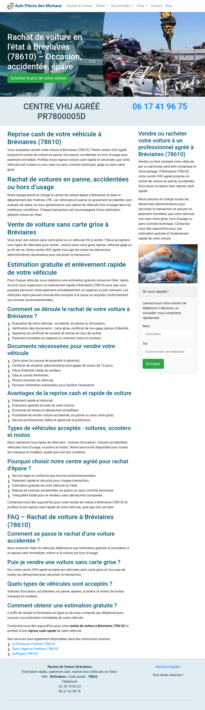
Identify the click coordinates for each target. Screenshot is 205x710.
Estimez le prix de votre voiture (38, 78)
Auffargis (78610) (25, 654)
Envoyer (153, 363)
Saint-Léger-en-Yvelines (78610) (35, 649)
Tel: (145, 344)
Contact (156, 6)
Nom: (146, 326)
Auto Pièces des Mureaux (38, 5)
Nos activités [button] (121, 6)
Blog (168, 6)
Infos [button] (141, 6)
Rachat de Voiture (79, 6)
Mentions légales (168, 667)
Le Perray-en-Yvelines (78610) (33, 644)
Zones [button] (101, 6)
